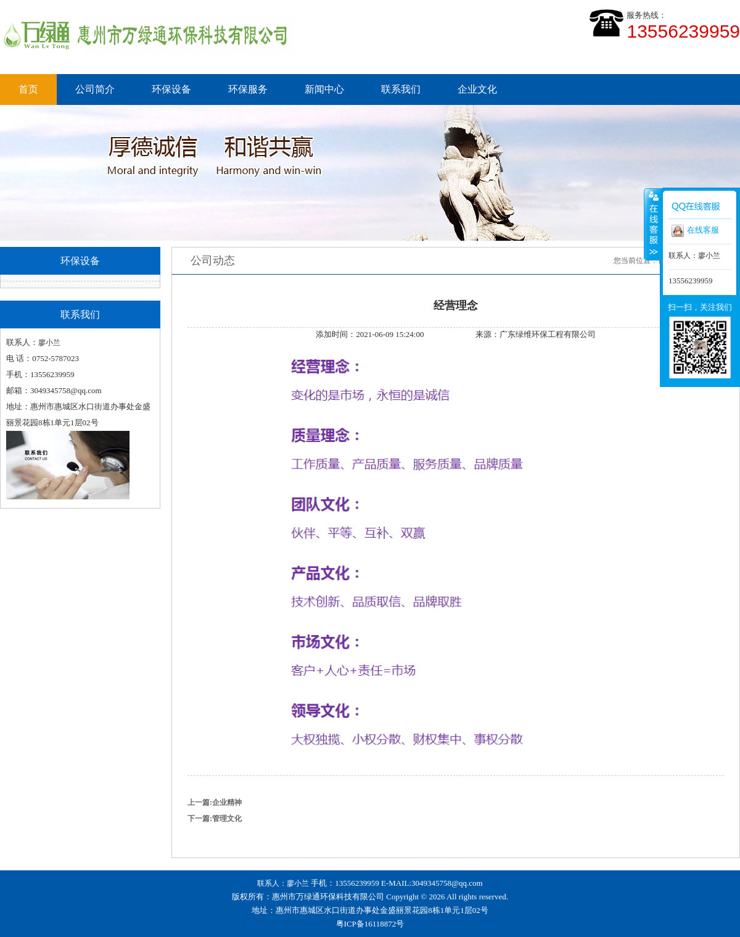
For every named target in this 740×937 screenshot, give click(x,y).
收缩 (652, 224)
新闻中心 (324, 89)
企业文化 (477, 89)
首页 (28, 89)
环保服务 (248, 89)
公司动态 (213, 260)
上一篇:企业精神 (214, 802)
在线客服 (695, 231)
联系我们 (401, 89)
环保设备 (171, 89)
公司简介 (95, 89)
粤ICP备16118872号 (370, 923)
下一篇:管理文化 (214, 818)
